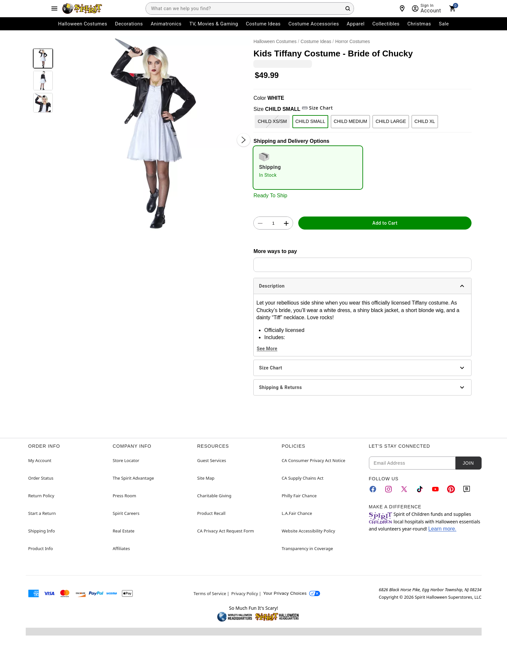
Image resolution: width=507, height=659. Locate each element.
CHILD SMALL (310, 121)
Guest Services (211, 460)
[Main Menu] (54, 8)
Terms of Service (209, 593)
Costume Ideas (316, 41)
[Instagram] (388, 489)
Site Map (206, 478)
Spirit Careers (126, 513)
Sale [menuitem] (444, 24)
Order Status (40, 478)
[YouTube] (435, 489)
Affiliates (121, 548)
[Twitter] (404, 489)
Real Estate (123, 531)
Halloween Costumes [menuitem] (82, 24)
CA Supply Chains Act (302, 478)
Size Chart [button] (317, 108)
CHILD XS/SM (272, 121)
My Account (39, 460)
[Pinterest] (451, 489)
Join (468, 463)
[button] (153, 133)
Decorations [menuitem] (129, 24)
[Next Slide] (243, 139)
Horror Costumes (352, 41)
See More (267, 348)
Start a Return (42, 513)
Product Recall (211, 513)
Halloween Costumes (274, 41)
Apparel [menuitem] (356, 24)
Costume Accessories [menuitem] (314, 24)
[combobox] (250, 8)
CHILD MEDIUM (350, 121)
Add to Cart (385, 223)
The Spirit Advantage (133, 478)
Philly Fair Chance (299, 496)
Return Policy (41, 496)
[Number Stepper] (273, 223)
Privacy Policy (244, 593)
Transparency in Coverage (307, 548)
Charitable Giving (214, 496)
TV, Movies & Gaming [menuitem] (213, 24)
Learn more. (442, 529)
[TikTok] (420, 489)
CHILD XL (425, 121)
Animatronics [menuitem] (166, 24)
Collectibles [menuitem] (386, 24)
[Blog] (467, 489)
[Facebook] (373, 489)
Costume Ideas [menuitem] (263, 24)
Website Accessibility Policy (308, 531)
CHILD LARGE (390, 121)
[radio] (307, 167)
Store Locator (126, 460)
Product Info (40, 548)
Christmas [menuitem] (419, 24)
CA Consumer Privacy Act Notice (313, 460)
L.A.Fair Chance (297, 513)
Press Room (124, 496)
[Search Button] (348, 8)
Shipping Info (41, 531)
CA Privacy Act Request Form (225, 531)
